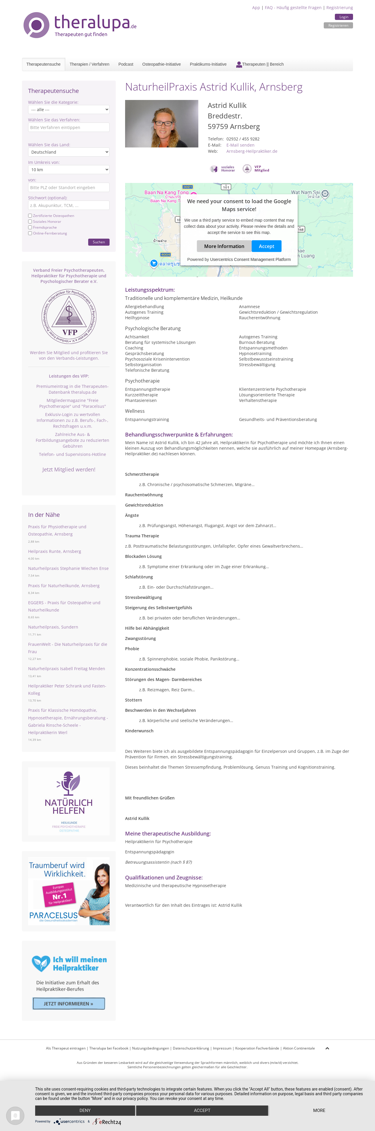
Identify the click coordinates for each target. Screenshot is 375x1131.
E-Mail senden (240, 145)
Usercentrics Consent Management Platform (250, 259)
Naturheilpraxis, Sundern (53, 627)
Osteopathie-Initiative (161, 64)
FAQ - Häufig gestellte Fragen (293, 7)
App (256, 7)
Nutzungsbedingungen (150, 1048)
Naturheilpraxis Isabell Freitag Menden (66, 668)
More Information (224, 246)
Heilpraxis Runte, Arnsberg (54, 551)
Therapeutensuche (43, 64)
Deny (85, 1110)
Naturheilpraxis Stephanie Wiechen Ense (68, 568)
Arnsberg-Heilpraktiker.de (251, 151)
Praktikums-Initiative (208, 64)
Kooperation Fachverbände (257, 1048)
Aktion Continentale (299, 1048)
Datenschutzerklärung (191, 1048)
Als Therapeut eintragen (66, 1048)
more (319, 1110)
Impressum (222, 1048)
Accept (266, 246)
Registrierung (339, 7)
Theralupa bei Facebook (108, 1048)
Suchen (99, 242)
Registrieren (338, 25)
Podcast (125, 64)
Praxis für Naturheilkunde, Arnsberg (64, 585)
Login (344, 16)
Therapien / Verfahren (89, 64)
